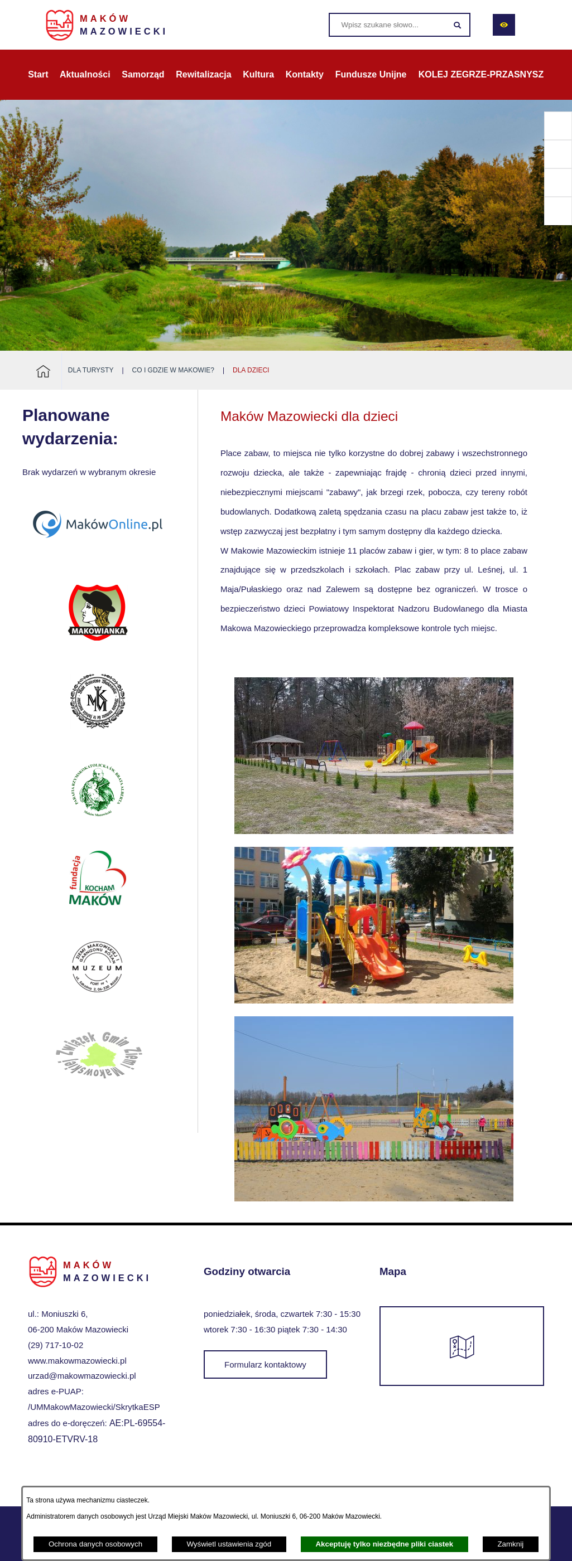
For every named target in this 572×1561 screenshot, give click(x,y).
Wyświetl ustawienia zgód (228, 1544)
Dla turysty (91, 370)
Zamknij (510, 1544)
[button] (373, 831)
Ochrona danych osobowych (95, 1544)
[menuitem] (38, 75)
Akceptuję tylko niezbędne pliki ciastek (384, 1544)
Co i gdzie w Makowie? (173, 370)
